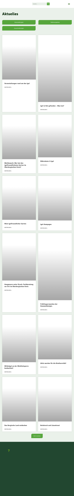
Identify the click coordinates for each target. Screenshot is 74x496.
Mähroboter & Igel (47, 161)
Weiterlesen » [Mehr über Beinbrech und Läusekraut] (44, 429)
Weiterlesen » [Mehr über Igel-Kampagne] (44, 228)
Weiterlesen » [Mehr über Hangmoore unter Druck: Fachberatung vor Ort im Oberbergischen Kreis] (8, 290)
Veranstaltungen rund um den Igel (17, 83)
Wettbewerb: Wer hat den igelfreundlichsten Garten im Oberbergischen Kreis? (15, 165)
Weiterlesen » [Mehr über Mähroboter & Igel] (44, 165)
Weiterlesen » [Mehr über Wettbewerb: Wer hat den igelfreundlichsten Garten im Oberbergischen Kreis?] (8, 171)
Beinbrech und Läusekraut (50, 426)
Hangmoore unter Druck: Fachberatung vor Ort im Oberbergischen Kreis (18, 286)
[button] (69, 3)
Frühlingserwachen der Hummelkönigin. (48, 305)
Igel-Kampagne (46, 224)
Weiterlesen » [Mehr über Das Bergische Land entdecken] (8, 429)
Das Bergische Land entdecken (15, 426)
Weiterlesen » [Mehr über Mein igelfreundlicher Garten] (8, 227)
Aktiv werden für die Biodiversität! (53, 364)
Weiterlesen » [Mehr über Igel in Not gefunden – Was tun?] (44, 109)
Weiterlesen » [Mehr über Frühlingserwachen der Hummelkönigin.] (44, 310)
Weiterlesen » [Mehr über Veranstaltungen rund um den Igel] (8, 87)
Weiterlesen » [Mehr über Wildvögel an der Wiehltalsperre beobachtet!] (8, 372)
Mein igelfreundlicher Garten (15, 224)
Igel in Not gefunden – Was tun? (52, 106)
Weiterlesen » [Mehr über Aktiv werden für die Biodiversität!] (44, 367)
